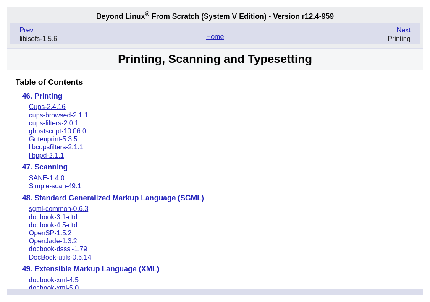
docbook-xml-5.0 (54, 288)
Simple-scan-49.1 (55, 186)
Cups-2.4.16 (47, 106)
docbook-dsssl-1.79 (58, 249)
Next (404, 30)
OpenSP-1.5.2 (50, 233)
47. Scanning (45, 167)
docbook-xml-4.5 (54, 280)
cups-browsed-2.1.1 (58, 115)
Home (215, 36)
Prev (26, 30)
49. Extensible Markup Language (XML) (91, 269)
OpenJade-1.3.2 (53, 241)
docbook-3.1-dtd (53, 217)
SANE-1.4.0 (46, 178)
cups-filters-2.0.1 (54, 123)
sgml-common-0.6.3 (58, 208)
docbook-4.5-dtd (53, 225)
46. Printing (42, 96)
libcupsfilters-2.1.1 (56, 147)
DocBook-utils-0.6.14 (60, 257)
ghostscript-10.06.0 (57, 131)
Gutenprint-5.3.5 (53, 139)
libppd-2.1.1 (46, 155)
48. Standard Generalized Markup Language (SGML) (113, 198)
